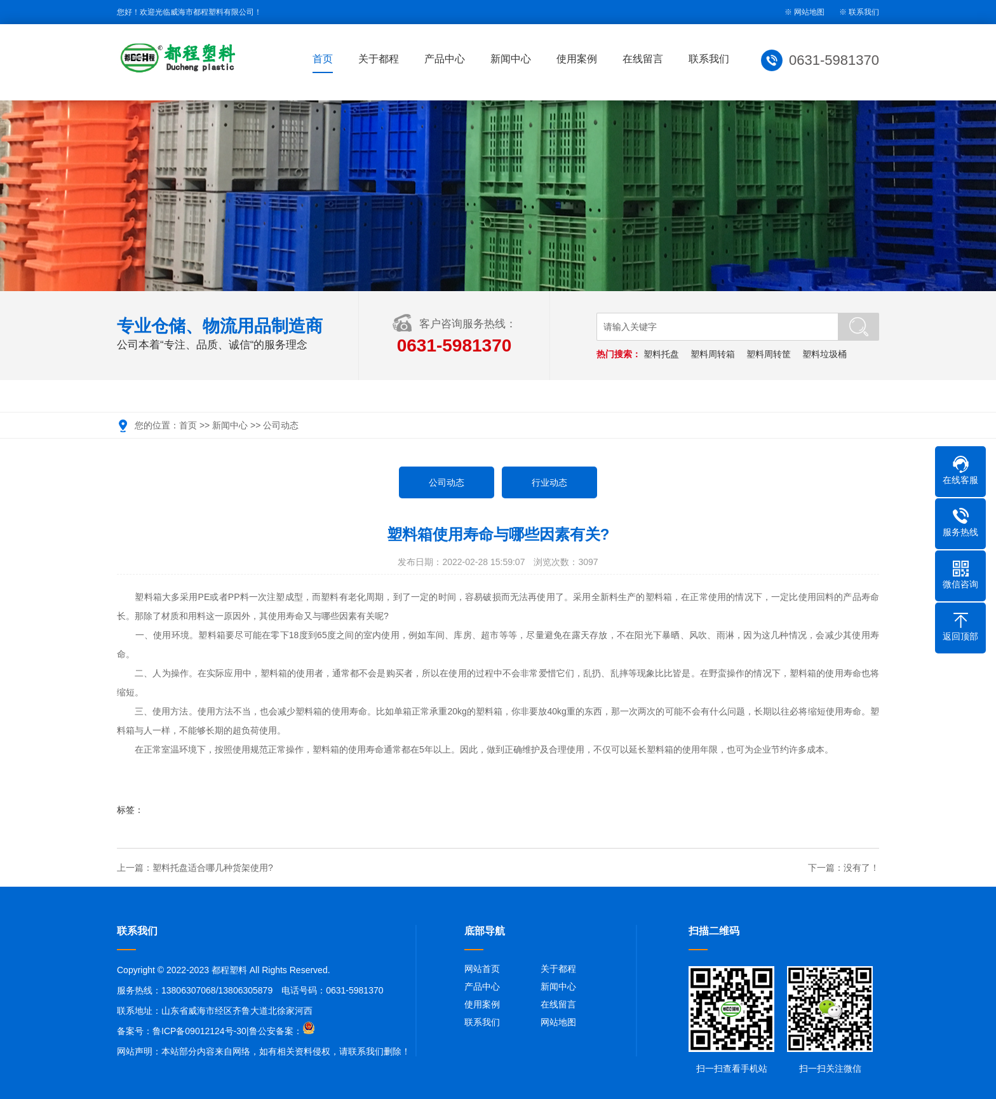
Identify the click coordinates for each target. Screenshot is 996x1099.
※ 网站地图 (804, 12)
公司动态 (281, 425)
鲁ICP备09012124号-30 (199, 1031)
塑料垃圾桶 (824, 354)
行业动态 (549, 482)
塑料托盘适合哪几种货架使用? (212, 868)
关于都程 (378, 58)
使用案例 (576, 58)
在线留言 (642, 58)
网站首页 (482, 969)
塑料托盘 (661, 354)
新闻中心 (510, 58)
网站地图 (558, 1022)
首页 (323, 58)
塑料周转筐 (768, 354)
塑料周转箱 (712, 354)
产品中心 (444, 58)
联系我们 (864, 12)
